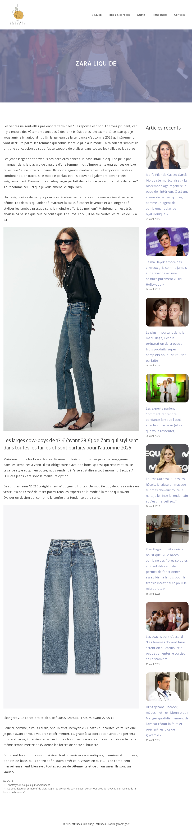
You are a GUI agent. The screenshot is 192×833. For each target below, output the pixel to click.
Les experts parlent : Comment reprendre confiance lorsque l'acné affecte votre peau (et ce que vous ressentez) (164, 419)
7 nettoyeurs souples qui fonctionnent (28, 785)
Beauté (97, 15)
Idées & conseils (119, 15)
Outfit (141, 15)
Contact (179, 15)
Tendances (159, 15)
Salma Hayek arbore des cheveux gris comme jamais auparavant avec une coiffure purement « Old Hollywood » (166, 273)
